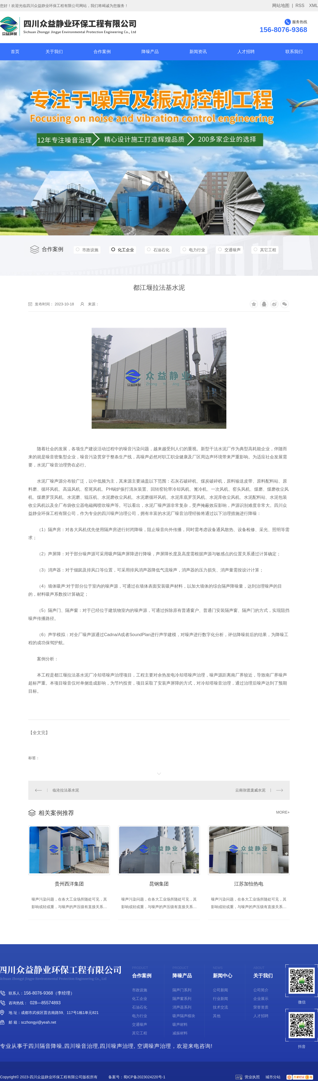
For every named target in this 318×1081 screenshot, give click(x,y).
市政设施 (91, 249)
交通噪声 (244, 249)
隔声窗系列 (181, 999)
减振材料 (180, 1033)
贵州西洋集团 (69, 881)
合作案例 (102, 51)
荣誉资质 (260, 1008)
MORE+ (283, 811)
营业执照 (248, 1077)
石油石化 (168, 249)
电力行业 (206, 249)
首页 (15, 51)
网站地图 (280, 5)
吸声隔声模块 (183, 1016)
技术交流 (220, 1008)
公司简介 (260, 990)
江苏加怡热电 (248, 881)
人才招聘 (246, 51)
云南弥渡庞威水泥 (251, 789)
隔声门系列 (181, 990)
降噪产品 (150, 51)
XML (313, 5)
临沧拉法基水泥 (65, 789)
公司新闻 (220, 990)
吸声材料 (180, 1025)
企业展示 (260, 999)
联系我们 (294, 51)
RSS (299, 5)
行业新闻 (220, 999)
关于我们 (54, 51)
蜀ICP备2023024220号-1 (144, 1077)
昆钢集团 (159, 881)
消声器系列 (181, 1008)
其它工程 (91, 261)
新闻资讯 (198, 51)
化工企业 (126, 250)
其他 (216, 1016)
